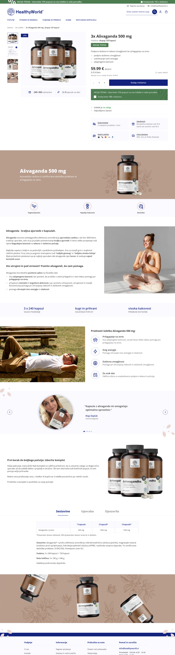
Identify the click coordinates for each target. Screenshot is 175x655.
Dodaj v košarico (138, 82)
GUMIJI (68, 20)
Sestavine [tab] (63, 511)
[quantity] (99, 82)
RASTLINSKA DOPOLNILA (86, 20)
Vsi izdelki (19, 27)
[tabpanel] (87, 540)
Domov (10, 27)
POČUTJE (10, 20)
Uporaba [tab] (87, 511)
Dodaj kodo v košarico (155, 2)
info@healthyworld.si (158, 6)
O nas (26, 649)
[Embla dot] (84, 431)
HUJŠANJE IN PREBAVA (52, 20)
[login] (160, 11)
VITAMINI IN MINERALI (28, 20)
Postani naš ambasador (97, 649)
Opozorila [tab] (112, 511)
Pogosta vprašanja (136, 6)
